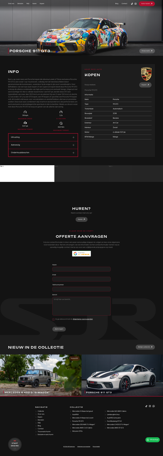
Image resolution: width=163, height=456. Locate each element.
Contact (124, 3)
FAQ (28, 3)
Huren (34, 3)
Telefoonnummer (58, 285)
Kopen (42, 3)
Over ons (11, 3)
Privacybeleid (96, 446)
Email (54, 275)
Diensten (20, 3)
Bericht (54, 295)
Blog (116, 3)
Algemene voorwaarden (83, 319)
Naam (54, 265)
